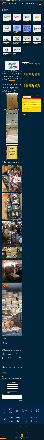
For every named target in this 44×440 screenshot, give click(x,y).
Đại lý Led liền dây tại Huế (25, 95)
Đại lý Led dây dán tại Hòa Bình (31, 70)
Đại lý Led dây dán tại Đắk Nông (25, 85)
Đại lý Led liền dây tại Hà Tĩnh (25, 93)
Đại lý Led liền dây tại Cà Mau (25, 91)
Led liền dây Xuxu (35, 43)
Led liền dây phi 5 (35, 32)
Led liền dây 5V (25, 21)
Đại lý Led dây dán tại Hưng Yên (31, 72)
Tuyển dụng (39, 0)
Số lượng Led (27, 105)
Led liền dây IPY (5, 54)
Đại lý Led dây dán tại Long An (25, 75)
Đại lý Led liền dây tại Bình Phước (25, 88)
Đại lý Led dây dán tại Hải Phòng (25, 71)
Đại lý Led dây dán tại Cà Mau (25, 68)
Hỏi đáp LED (6, 0)
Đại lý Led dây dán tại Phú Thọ (37, 77)
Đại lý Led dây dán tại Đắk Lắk (37, 84)
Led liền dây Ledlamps (26, 32)
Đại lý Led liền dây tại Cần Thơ (31, 91)
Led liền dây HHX (5, 32)
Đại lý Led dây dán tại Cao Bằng (37, 67)
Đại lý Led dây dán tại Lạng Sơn (37, 74)
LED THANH (37, 414)
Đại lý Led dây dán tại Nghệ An (38, 75)
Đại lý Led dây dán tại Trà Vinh (31, 82)
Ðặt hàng (8, 392)
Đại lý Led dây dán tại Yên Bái (25, 84)
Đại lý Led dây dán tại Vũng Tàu (25, 83)
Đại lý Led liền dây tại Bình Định (37, 88)
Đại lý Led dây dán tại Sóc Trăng (25, 80)
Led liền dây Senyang (15, 43)
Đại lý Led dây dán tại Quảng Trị (37, 79)
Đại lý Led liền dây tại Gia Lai (37, 91)
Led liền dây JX (15, 32)
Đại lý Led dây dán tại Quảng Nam (37, 78)
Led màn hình (31, 416)
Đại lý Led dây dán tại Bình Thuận (31, 65)
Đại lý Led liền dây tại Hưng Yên (31, 95)
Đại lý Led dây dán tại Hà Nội (37, 69)
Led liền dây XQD (25, 43)
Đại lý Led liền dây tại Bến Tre (31, 90)
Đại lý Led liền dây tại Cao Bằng (37, 90)
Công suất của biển (24, 108)
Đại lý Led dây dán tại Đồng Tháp (38, 85)
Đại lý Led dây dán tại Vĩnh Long (31, 83)
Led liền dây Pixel (5, 43)
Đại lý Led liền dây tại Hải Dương (37, 93)
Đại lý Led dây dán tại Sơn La (31, 80)
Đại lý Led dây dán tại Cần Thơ (31, 68)
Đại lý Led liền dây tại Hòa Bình (31, 93)
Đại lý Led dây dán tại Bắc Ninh (25, 67)
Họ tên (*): (8, 383)
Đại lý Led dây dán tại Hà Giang (25, 69)
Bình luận (5, 10)
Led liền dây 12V (35, 21)
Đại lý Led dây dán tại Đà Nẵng (31, 84)
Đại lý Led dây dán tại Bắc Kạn (37, 66)
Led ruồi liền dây (15, 53)
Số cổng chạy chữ (36, 105)
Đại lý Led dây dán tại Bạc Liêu (25, 66)
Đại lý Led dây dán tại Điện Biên (25, 86)
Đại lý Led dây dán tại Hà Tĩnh (25, 70)
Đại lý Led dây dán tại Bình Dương (37, 63)
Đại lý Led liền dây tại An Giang (31, 86)
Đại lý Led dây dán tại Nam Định (31, 75)
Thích (2, 10)
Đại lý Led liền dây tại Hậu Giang (31, 94)
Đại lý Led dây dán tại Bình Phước (25, 65)
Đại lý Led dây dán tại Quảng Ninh (31, 79)
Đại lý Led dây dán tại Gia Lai (37, 68)
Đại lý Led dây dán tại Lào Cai (25, 74)
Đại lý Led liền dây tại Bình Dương (37, 86)
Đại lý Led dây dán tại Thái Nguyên (37, 81)
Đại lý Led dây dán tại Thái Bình (31, 81)
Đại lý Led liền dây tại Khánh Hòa (37, 95)
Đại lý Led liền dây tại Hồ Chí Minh (37, 94)
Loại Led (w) (27, 103)
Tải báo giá (12, 80)
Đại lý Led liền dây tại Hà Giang (25, 92)
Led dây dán (24, 416)
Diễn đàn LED (3, 0)
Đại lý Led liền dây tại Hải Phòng (25, 94)
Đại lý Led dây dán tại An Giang (31, 63)
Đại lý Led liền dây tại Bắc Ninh (25, 90)
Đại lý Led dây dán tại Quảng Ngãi (25, 79)
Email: (7, 385)
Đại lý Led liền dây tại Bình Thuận (31, 88)
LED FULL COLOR (11, 414)
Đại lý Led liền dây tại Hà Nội (37, 92)
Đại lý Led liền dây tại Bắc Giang (31, 89)
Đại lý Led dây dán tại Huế (25, 72)
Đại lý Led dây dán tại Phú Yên (25, 78)
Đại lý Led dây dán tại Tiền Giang (25, 82)
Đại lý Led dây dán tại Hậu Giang (31, 71)
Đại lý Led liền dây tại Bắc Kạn (37, 89)
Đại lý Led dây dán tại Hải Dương (37, 70)
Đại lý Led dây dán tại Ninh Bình (25, 77)
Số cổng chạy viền (27, 107)
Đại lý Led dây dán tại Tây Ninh (37, 80)
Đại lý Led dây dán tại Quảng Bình (31, 78)
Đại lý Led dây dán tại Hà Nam (31, 69)
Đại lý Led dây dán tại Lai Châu (37, 73)
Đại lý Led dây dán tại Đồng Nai (31, 85)
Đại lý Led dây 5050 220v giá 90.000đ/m (25, 63)
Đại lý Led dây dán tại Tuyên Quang (38, 82)
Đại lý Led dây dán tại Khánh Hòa (37, 72)
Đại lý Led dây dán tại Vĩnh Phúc (37, 83)
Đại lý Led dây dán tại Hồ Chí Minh (37, 71)
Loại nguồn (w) (36, 103)
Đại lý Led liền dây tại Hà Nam (31, 92)
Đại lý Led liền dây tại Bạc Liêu (25, 89)
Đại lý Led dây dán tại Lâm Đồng (31, 74)
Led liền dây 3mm (5, 21)
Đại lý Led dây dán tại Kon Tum (31, 73)
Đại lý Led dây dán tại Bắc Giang (31, 66)
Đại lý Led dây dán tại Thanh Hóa (25, 81)
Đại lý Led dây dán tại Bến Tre (31, 67)
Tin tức (36, 0)
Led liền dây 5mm (15, 21)
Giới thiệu (34, 0)
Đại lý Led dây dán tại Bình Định (37, 65)
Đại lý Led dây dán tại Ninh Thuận (31, 77)
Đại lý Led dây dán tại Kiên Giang (25, 73)
